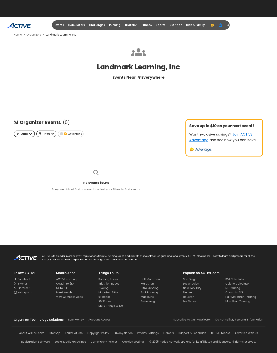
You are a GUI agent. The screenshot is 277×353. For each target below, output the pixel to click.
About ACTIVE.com (31, 333)
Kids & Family (195, 25)
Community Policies (104, 342)
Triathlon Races (108, 284)
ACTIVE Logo (22, 256)
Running (114, 25)
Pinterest (24, 288)
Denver (188, 292)
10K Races (104, 301)
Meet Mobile (64, 292)
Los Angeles (191, 284)
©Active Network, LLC (167, 342)
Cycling (103, 288)
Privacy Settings (148, 333)
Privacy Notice (123, 333)
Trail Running (149, 292)
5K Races (104, 297)
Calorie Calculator (237, 284)
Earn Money (76, 319)
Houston (188, 297)
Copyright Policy (98, 333)
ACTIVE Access (220, 333)
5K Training (232, 288)
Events (59, 25)
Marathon (147, 284)
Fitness (147, 25)
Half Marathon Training (240, 297)
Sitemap (54, 333)
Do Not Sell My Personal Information (239, 319)
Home (18, 35)
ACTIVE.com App (67, 279)
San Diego (190, 279)
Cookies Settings (133, 342)
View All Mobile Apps (69, 297)
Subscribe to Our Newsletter (192, 319)
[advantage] (212, 25)
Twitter (22, 284)
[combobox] (24, 134)
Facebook (24, 279)
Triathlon (131, 25)
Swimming (148, 301)
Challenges (97, 25)
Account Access (99, 319)
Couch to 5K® (65, 284)
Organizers (34, 35)
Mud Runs (147, 297)
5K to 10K (62, 288)
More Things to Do (110, 306)
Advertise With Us (246, 333)
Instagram (25, 292)
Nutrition (175, 25)
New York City (192, 288)
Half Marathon (150, 279)
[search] (228, 25)
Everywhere (152, 77)
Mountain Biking (108, 292)
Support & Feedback (192, 333)
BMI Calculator (235, 279)
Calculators (76, 25)
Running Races (108, 279)
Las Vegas (189, 301)
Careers (168, 333)
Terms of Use (74, 333)
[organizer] (220, 25)
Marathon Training (237, 301)
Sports (160, 25)
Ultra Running (150, 288)
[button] (46, 134)
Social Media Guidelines (70, 342)
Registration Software (35, 342)
